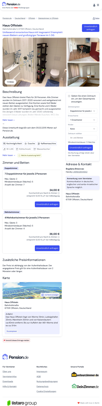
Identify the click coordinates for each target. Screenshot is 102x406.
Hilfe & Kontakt (10, 386)
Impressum (42, 371)
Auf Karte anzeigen (50, 295)
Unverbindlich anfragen (90, 28)
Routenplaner (12, 331)
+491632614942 (79, 172)
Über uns (7, 371)
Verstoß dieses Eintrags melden (16, 340)
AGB (39, 376)
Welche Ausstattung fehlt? (29, 156)
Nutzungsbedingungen (47, 381)
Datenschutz (42, 386)
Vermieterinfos (10, 376)
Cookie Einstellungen (46, 391)
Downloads (8, 381)
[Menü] (96, 5)
